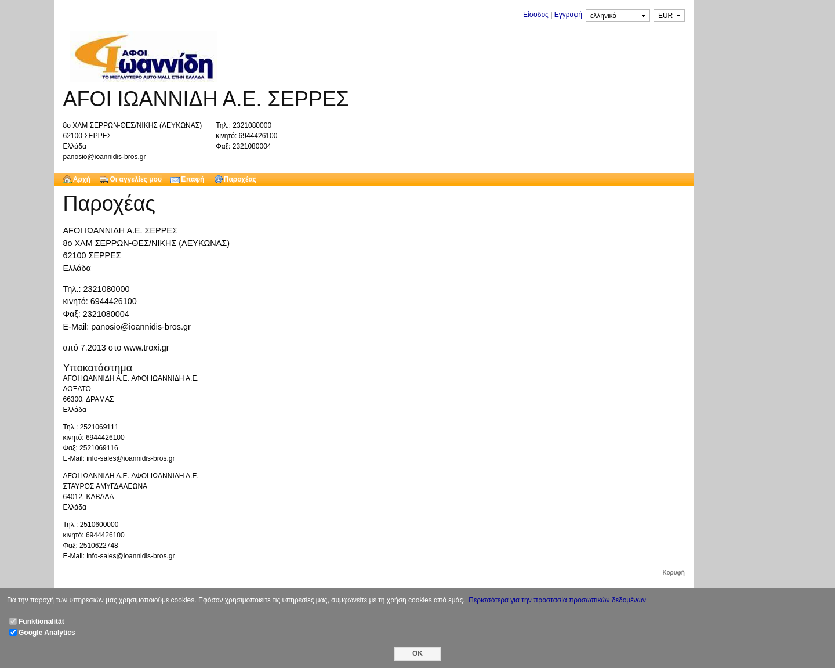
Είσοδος (536, 14)
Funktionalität (41, 622)
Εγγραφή (568, 14)
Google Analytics (47, 633)
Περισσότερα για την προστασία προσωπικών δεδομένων (557, 600)
